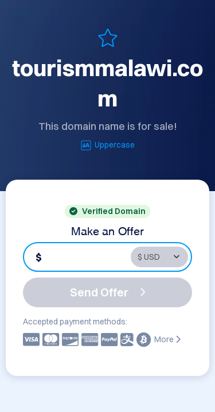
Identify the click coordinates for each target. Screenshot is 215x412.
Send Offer (108, 292)
